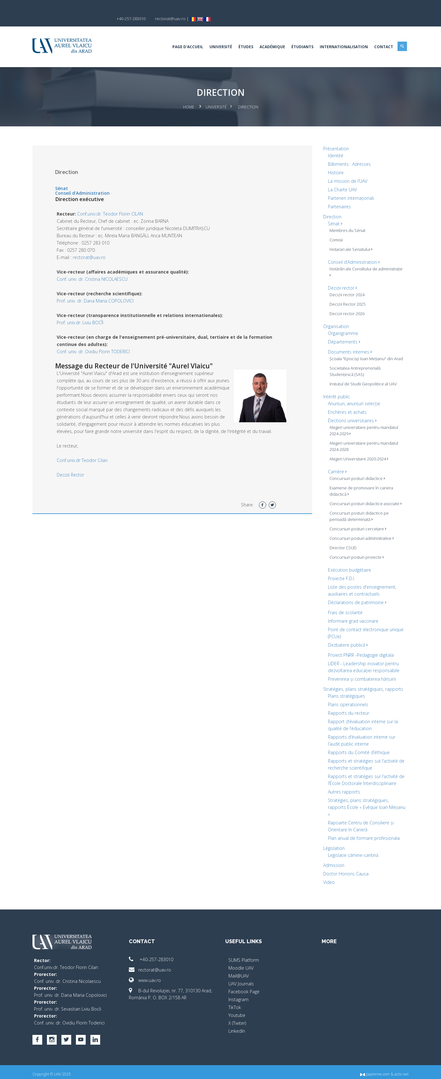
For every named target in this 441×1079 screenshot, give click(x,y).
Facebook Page (244, 987)
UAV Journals (241, 979)
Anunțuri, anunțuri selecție (352, 399)
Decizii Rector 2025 (346, 293)
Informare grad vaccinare (351, 617)
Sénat (65, 178)
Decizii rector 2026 (345, 303)
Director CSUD (341, 543)
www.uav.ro (147, 976)
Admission (331, 861)
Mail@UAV (238, 971)
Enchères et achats (345, 408)
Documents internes (348, 341)
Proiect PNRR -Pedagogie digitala (359, 651)
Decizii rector (340, 277)
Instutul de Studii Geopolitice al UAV (361, 379)
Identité (333, 145)
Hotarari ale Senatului (349, 238)
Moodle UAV (241, 963)
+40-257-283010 (153, 955)
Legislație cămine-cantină (351, 851)
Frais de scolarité (343, 608)
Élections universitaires (350, 416)
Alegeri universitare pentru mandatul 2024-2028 (362, 442)
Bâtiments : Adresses (347, 153)
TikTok (234, 1003)
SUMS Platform (243, 956)
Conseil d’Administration (86, 182)
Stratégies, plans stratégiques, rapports (361, 685)
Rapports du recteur (346, 709)
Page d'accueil (184, 36)
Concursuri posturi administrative (360, 534)
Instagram (238, 995)
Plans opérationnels (346, 700)
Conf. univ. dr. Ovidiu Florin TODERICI (97, 341)
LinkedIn (236, 1027)
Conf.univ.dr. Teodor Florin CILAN (114, 203)
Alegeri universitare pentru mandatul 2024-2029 (362, 426)
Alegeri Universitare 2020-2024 (357, 454)
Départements (342, 331)
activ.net (398, 1069)
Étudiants (299, 36)
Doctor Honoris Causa (344, 869)
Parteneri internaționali (349, 187)
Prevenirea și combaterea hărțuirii (360, 675)
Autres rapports (342, 787)
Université (217, 36)
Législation (332, 844)
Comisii (334, 229)
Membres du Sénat (346, 219)
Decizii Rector (74, 471)
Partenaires (337, 196)
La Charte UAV (340, 179)
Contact (379, 36)
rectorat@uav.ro (93, 247)
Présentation (334, 138)
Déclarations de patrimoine (355, 598)
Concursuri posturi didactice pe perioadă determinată (357, 512)
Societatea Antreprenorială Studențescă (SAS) (353, 367)
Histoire (334, 162)
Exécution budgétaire (347, 565)
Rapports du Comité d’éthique (357, 748)
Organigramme (341, 323)
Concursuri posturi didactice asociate (364, 499)
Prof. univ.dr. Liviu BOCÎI (83, 312)
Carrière (335, 467)
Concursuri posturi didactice (355, 474)
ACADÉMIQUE (268, 36)
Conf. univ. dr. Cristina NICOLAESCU (95, 268)
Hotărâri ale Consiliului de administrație (351, 261)
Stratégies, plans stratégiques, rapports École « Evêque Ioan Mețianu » (356, 803)
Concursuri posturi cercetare (356, 524)
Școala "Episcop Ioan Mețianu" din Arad (359, 351)
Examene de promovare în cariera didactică (359, 487)
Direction (330, 206)
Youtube (236, 1011)
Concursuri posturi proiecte (355, 553)
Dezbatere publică (346, 640)
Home (188, 96)
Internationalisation (340, 36)
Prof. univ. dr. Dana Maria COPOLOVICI (98, 290)
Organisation (334, 316)
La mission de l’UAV (345, 170)
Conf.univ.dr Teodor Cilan (85, 457)
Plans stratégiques (344, 692)
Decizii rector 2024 (345, 284)
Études (242, 36)
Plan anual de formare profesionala (362, 834)
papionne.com (371, 1069)
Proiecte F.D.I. (339, 574)
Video (327, 878)
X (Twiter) (237, 1019)
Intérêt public (334, 392)
